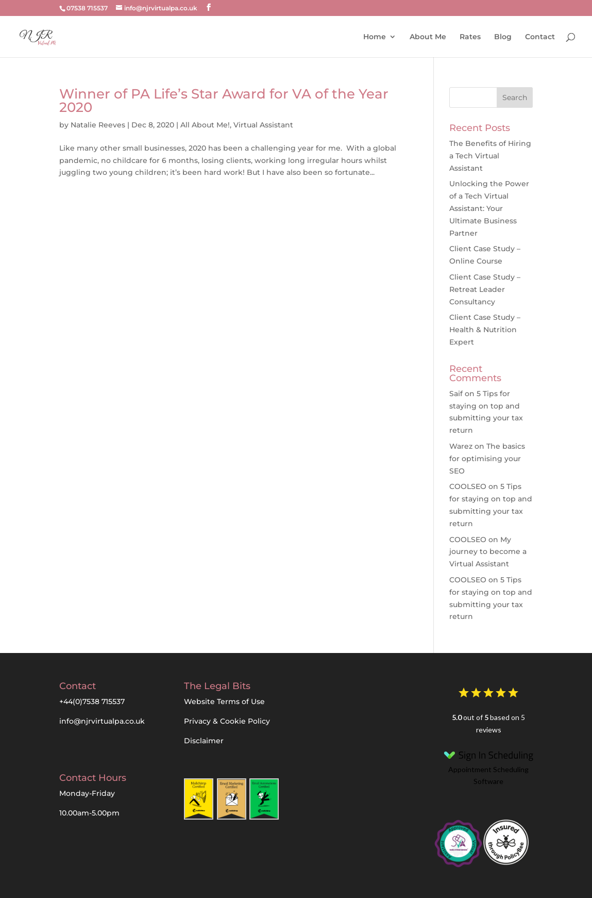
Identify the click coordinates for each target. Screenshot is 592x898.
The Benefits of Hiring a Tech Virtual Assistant (490, 156)
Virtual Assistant (263, 124)
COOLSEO (467, 486)
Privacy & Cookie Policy (227, 721)
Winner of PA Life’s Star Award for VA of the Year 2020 (223, 101)
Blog (503, 36)
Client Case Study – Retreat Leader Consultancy (484, 289)
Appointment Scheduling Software (488, 766)
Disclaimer (204, 740)
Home (374, 36)
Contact (540, 36)
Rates (470, 36)
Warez (460, 446)
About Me (428, 36)
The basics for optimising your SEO (487, 459)
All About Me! (205, 124)
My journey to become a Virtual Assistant (488, 552)
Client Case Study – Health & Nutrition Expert (484, 330)
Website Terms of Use (224, 701)
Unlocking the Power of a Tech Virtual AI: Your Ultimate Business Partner (489, 208)
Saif (456, 393)
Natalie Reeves (98, 124)
